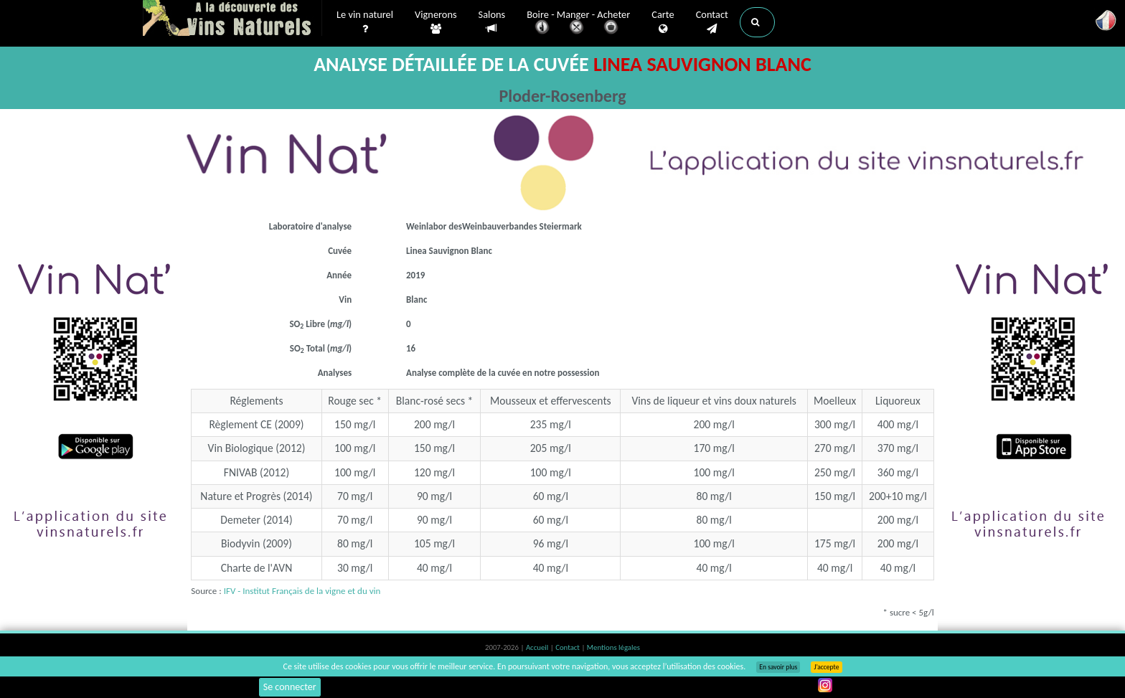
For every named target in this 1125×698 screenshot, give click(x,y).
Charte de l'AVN (257, 568)
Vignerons (436, 22)
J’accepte (826, 667)
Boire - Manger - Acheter (578, 23)
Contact (712, 22)
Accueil (538, 647)
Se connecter (289, 687)
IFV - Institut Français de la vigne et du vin (302, 590)
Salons (492, 21)
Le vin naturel (364, 22)
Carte (662, 22)
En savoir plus (778, 667)
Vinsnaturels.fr (232, 19)
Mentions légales (613, 647)
